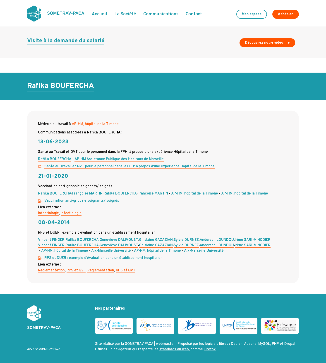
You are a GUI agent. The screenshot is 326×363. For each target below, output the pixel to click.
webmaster (165, 344)
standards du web (174, 349)
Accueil (99, 14)
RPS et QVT (76, 270)
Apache (250, 344)
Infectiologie (48, 213)
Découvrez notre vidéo (268, 43)
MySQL (264, 344)
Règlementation (51, 270)
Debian (236, 344)
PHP (275, 344)
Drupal (289, 344)
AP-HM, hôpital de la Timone (95, 124)
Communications (160, 14)
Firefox (210, 349)
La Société (125, 14)
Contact (194, 14)
